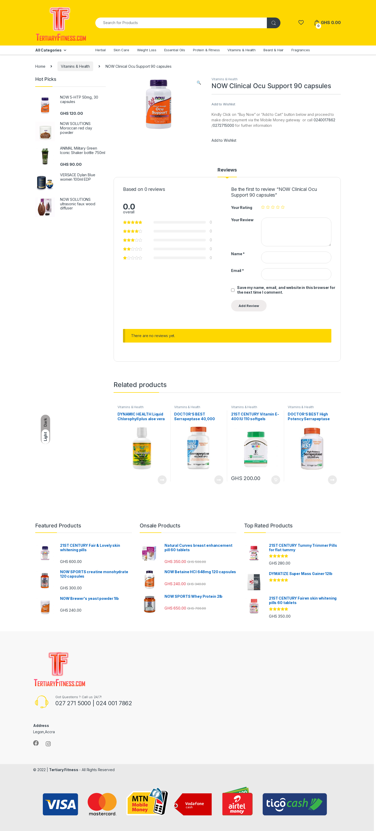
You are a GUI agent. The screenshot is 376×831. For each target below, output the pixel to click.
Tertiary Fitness (63, 769)
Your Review (242, 220)
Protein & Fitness (206, 50)
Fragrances (300, 50)
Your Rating (241, 207)
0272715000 (223, 125)
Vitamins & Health (241, 50)
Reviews (227, 170)
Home (40, 66)
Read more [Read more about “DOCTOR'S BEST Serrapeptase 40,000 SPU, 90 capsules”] (218, 479)
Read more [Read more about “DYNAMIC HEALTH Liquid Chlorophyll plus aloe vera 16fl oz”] (162, 479)
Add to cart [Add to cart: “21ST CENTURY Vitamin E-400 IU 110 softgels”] (275, 479)
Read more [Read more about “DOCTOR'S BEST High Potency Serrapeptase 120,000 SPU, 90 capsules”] (332, 479)
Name (238, 254)
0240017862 (324, 120)
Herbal (100, 50)
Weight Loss (146, 50)
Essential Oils (174, 50)
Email (237, 270)
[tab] (227, 172)
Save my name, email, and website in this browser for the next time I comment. (286, 289)
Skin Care (121, 50)
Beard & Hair (273, 50)
